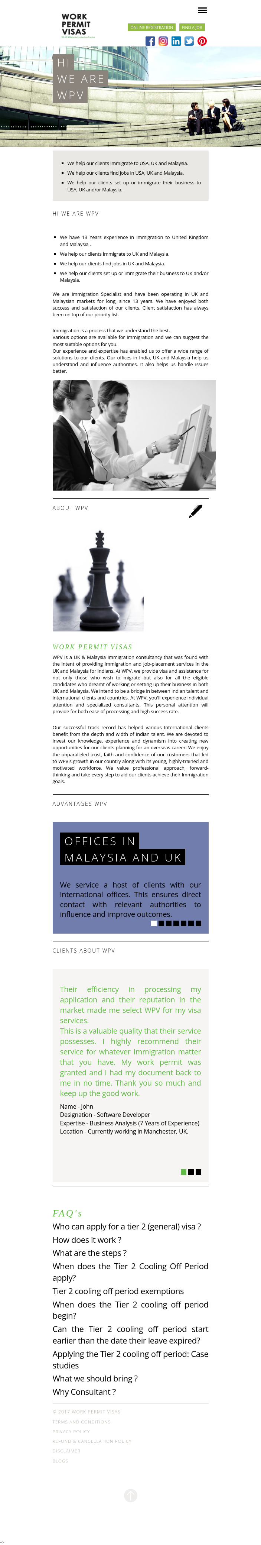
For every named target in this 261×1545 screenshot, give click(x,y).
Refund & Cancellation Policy (92, 1441)
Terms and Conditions (82, 1422)
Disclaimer (67, 1451)
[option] (131, 922)
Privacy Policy (71, 1431)
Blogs (61, 1461)
